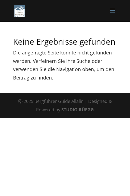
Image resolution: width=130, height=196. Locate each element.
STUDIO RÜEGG (77, 110)
